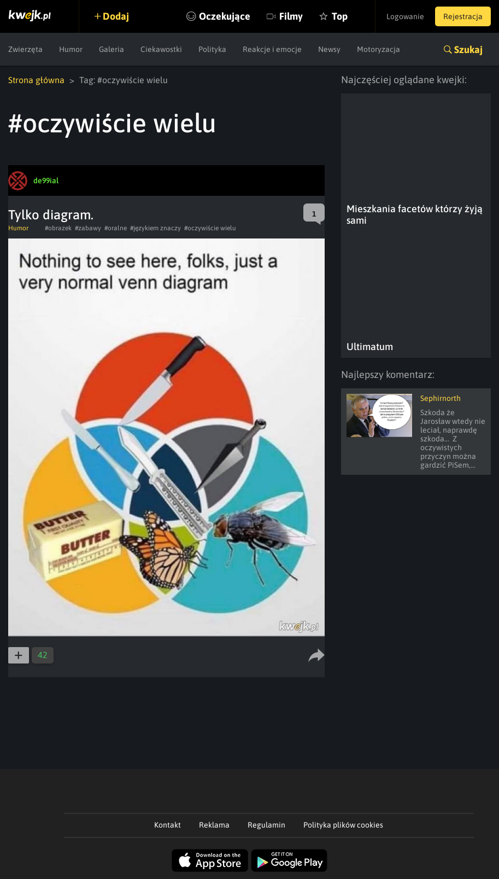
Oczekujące (224, 16)
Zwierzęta (25, 49)
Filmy (291, 16)
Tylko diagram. (50, 214)
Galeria (111, 49)
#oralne (115, 228)
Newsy (329, 49)
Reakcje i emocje (272, 49)
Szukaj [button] (468, 49)
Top (340, 16)
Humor (71, 49)
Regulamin (266, 824)
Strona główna (36, 80)
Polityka (212, 49)
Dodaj (116, 16)
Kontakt (167, 824)
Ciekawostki (161, 49)
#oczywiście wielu (210, 228)
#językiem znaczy (155, 228)
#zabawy (88, 228)
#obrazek (58, 228)
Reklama (214, 824)
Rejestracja (463, 16)
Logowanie (405, 16)
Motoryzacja (378, 49)
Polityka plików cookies (343, 824)
